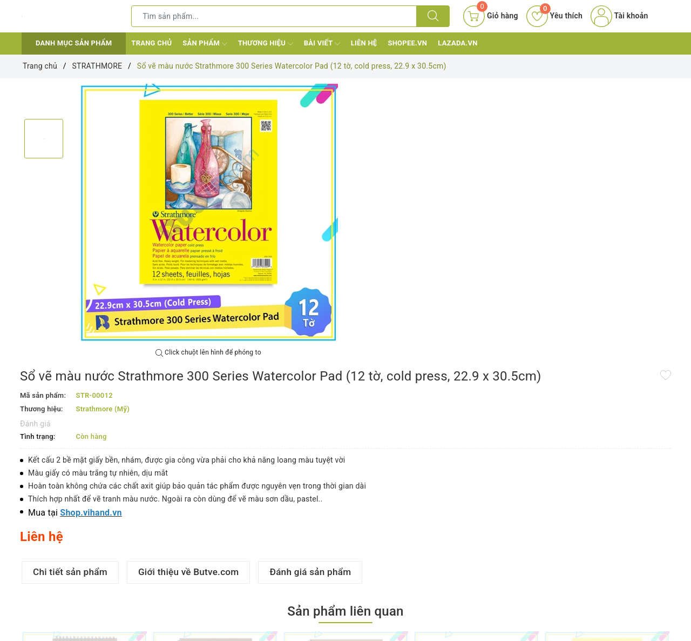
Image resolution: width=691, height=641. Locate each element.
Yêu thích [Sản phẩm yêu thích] (554, 15)
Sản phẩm (204, 43)
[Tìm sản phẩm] (274, 16)
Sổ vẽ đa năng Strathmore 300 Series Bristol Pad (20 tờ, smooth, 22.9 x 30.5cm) (602, 593)
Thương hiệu (265, 43)
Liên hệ (364, 43)
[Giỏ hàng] (490, 16)
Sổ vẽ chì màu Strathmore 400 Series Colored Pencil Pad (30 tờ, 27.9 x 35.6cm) (339, 593)
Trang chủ (151, 43)
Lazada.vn (457, 43)
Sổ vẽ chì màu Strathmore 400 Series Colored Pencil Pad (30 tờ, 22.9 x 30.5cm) (209, 593)
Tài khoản (619, 15)
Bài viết (322, 43)
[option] (208, 213)
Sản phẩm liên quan (345, 426)
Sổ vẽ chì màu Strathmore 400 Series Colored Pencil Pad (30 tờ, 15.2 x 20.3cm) (78, 593)
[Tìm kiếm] (433, 16)
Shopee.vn (407, 43)
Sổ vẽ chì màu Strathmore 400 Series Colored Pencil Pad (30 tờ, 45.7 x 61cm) (470, 593)
